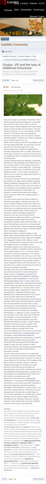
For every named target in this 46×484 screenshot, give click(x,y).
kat (7, 87)
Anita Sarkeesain (20, 335)
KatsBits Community (14, 44)
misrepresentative (29, 333)
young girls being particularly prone (22, 454)
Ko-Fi (41, 3)
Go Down (5, 80)
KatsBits (13, 2)
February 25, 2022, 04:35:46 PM (13, 90)
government (8, 385)
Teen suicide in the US (13, 427)
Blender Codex (37, 16)
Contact (24, 3)
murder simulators (27, 301)
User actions (38, 80)
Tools (16, 10)
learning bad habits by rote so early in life (18, 281)
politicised (30, 335)
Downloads (26, 10)
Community (38, 10)
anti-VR (38, 338)
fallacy (17, 338)
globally (26, 427)
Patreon (33, 3)
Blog (16, 3)
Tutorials (8, 10)
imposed (16, 385)
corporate (35, 383)
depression (7, 450)
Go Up (4, 479)
